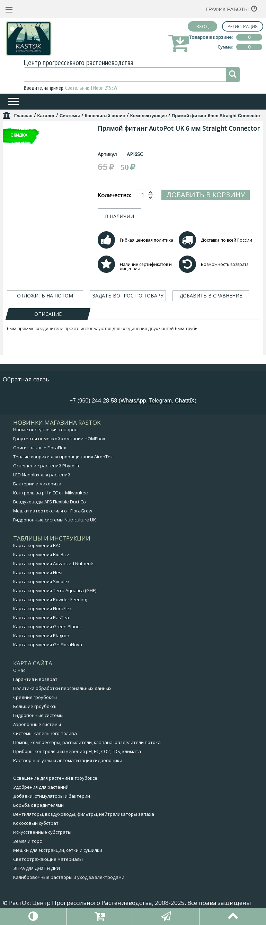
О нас (19, 677)
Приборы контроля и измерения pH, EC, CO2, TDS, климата (77, 758)
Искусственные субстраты (42, 839)
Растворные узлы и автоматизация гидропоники (67, 767)
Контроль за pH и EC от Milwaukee (50, 499)
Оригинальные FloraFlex (39, 454)
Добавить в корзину (193, 213)
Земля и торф (28, 848)
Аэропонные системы (37, 731)
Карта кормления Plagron (41, 642)
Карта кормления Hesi (37, 579)
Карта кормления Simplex (41, 588)
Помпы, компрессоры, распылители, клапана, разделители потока (87, 749)
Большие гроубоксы (35, 713)
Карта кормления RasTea (41, 624)
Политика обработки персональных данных (62, 695)
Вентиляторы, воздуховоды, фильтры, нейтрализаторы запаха (83, 821)
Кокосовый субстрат (36, 830)
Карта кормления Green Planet (47, 633)
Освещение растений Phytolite (47, 472)
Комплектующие (148, 115)
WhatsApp (133, 407)
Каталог (46, 115)
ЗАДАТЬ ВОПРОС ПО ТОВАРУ (127, 318)
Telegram (160, 407)
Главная (23, 115)
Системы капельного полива (45, 740)
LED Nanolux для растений (41, 481)
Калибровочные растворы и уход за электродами (68, 884)
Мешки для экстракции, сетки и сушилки (57, 857)
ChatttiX (185, 407)
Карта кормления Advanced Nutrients (54, 570)
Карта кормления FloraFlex (42, 615)
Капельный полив (105, 115)
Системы (70, 115)
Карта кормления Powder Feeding (50, 606)
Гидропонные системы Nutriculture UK (54, 527)
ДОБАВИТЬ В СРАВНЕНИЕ (210, 318)
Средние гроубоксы (35, 704)
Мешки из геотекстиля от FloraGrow (52, 518)
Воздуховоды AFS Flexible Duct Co (49, 508)
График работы (227, 9)
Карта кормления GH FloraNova (47, 651)
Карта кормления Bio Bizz (41, 561)
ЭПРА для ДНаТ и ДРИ (36, 875)
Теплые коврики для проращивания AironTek (63, 463)
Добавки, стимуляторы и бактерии (51, 803)
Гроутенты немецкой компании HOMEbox (59, 445)
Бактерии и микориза (37, 490)
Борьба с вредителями (38, 812)
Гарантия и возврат (35, 686)
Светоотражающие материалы (48, 866)
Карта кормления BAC (37, 552)
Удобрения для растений (41, 794)
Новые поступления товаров (45, 436)
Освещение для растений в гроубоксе (55, 785)
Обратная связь (26, 386)
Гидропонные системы (38, 722)
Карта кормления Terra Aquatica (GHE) (54, 597)
